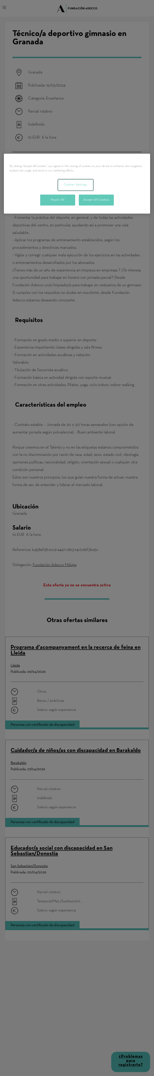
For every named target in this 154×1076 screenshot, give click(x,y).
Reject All (58, 199)
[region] (77, 184)
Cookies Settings (75, 184)
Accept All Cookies (96, 199)
